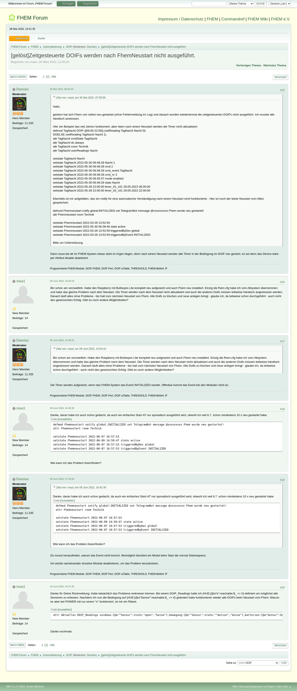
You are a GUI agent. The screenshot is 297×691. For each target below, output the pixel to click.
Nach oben (17, 645)
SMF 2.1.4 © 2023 (15, 686)
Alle (53, 76)
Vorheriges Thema (248, 65)
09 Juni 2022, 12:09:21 (62, 340)
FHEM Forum (32, 18)
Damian (91, 46)
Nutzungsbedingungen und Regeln (257, 686)
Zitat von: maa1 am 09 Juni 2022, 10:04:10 (81, 348)
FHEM (212, 19)
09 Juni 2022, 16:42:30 (62, 408)
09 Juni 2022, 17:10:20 (62, 479)
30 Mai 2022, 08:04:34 (61, 89)
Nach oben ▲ (284, 686)
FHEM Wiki (258, 19)
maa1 (20, 281)
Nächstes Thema (274, 65)
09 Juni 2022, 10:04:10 (62, 281)
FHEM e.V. (280, 19)
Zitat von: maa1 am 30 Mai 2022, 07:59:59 (81, 97)
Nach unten (18, 77)
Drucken (280, 77)
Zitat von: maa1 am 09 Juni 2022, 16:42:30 (81, 487)
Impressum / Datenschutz (180, 19)
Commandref (232, 19)
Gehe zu (231, 662)
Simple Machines (35, 686)
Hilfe (234, 686)
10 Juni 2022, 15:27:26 (62, 586)
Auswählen (64, 419)
